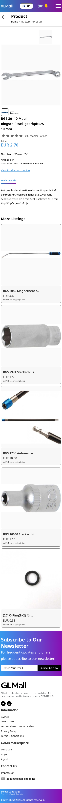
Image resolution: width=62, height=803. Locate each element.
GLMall (5, 716)
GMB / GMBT (8, 721)
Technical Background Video (17, 726)
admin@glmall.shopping (20, 778)
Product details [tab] (8, 180)
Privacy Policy (9, 731)
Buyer (4, 754)
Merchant (6, 749)
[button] (26, 6)
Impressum (8, 772)
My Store (26, 21)
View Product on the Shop (16, 170)
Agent (4, 759)
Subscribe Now (49, 668)
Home (14, 21)
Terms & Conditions (12, 735)
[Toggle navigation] (58, 6)
